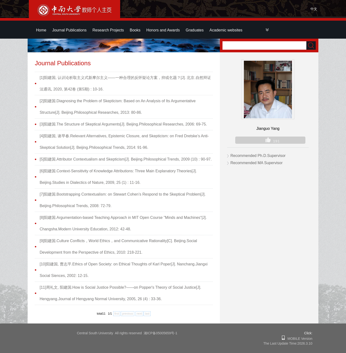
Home (41, 30)
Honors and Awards (163, 30)
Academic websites (226, 30)
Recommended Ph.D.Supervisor (257, 156)
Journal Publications (69, 30)
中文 (313, 9)
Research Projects (108, 30)
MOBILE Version (298, 339)
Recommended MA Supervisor (256, 163)
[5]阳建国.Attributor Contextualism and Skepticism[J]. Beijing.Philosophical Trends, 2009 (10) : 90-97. (126, 159)
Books (135, 30)
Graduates (195, 30)
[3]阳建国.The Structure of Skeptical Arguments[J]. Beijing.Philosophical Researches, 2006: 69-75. (123, 124)
